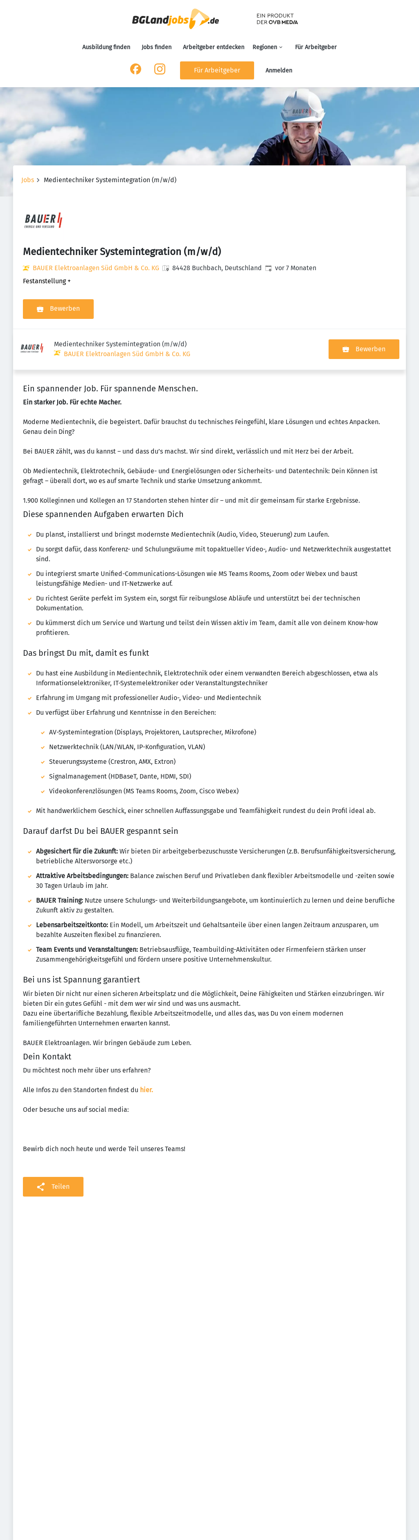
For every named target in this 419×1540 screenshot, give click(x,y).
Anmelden (279, 70)
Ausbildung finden (106, 47)
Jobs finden (156, 47)
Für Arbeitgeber (316, 47)
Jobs (27, 180)
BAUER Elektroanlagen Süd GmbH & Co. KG (96, 268)
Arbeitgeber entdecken (213, 47)
